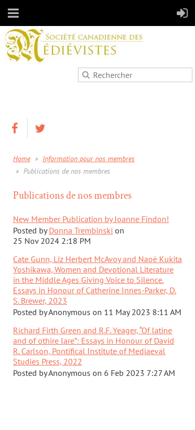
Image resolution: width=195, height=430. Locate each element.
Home (21, 158)
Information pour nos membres (89, 158)
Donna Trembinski (81, 230)
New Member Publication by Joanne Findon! (91, 219)
